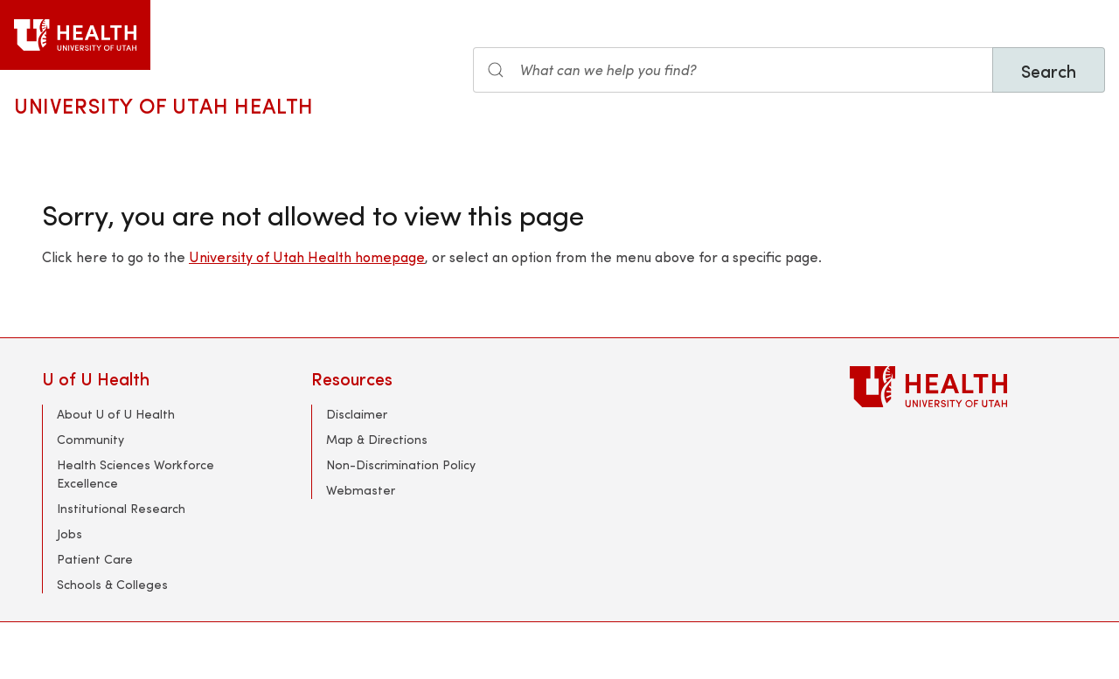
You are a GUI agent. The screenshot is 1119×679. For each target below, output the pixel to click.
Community (90, 439)
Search (1048, 70)
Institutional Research (121, 508)
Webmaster (360, 490)
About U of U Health (116, 413)
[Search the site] (733, 70)
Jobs (69, 533)
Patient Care (95, 559)
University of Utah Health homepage (307, 256)
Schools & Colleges (112, 584)
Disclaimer (356, 413)
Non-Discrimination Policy (401, 464)
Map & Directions (376, 439)
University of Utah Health (164, 105)
